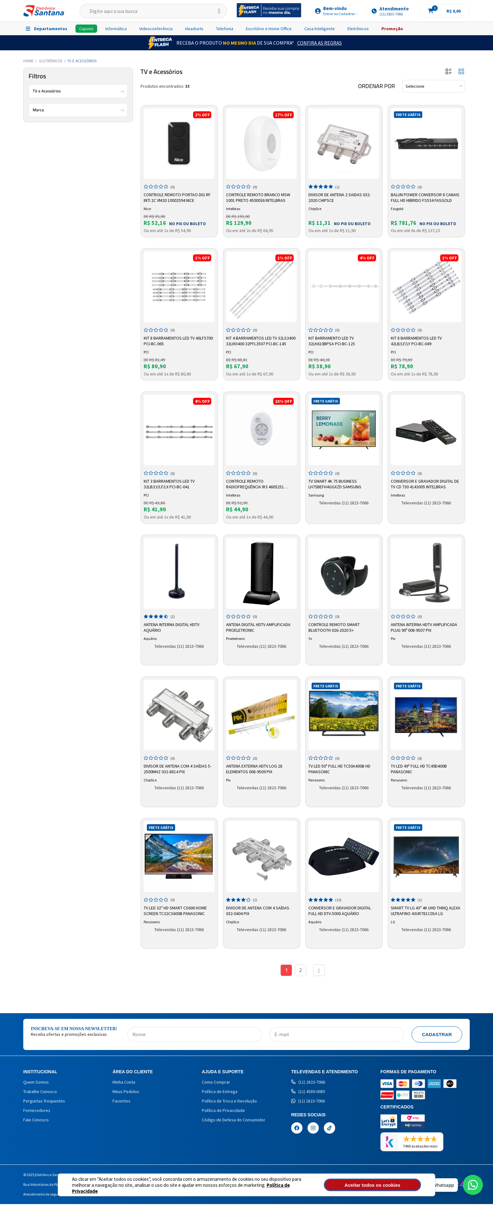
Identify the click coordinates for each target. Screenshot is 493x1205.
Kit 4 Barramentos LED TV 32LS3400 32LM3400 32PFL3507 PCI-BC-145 (260, 340)
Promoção (392, 28)
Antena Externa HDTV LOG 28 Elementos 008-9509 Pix (255, 768)
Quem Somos (36, 1083)
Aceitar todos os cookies (387, 1185)
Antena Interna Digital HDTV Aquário (172, 626)
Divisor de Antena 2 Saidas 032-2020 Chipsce (340, 197)
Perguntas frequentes (44, 1102)
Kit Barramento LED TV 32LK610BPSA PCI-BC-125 (332, 340)
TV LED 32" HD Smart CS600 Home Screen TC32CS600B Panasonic (176, 909)
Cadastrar (437, 1035)
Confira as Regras (319, 43)
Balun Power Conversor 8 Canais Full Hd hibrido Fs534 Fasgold (426, 197)
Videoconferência (156, 28)
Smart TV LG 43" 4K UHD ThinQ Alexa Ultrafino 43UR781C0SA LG (424, 909)
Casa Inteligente (319, 28)
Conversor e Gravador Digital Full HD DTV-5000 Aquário (340, 909)
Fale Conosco (36, 1121)
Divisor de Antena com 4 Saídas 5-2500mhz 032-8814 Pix (178, 768)
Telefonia (224, 28)
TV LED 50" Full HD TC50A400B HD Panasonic (340, 768)
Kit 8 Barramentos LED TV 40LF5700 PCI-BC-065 (179, 340)
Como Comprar (216, 1083)
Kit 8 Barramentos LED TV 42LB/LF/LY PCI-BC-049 (417, 340)
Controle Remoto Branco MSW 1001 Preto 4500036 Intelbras (259, 197)
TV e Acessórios (82, 60)
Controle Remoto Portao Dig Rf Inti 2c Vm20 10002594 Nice (178, 197)
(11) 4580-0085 (308, 1092)
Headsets (194, 28)
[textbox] (153, 11)
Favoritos (121, 1102)
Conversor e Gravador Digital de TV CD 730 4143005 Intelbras (426, 483)
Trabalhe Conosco (40, 1092)
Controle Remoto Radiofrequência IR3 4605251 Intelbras (256, 484)
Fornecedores (36, 1111)
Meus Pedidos (126, 1092)
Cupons (86, 28)
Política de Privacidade (269, 1188)
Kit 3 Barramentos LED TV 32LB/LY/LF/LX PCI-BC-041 (170, 483)
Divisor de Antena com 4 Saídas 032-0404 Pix (258, 909)
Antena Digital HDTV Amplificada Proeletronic (259, 626)
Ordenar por (376, 86)
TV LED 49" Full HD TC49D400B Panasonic (420, 768)
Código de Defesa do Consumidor (233, 1121)
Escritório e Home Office (269, 28)
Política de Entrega (219, 1092)
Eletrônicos (358, 28)
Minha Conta (124, 1083)
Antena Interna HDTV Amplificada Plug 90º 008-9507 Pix (425, 626)
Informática (116, 28)
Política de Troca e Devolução (229, 1102)
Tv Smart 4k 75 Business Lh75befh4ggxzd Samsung (335, 483)
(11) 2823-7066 (308, 1083)
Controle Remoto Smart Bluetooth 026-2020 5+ (335, 626)
